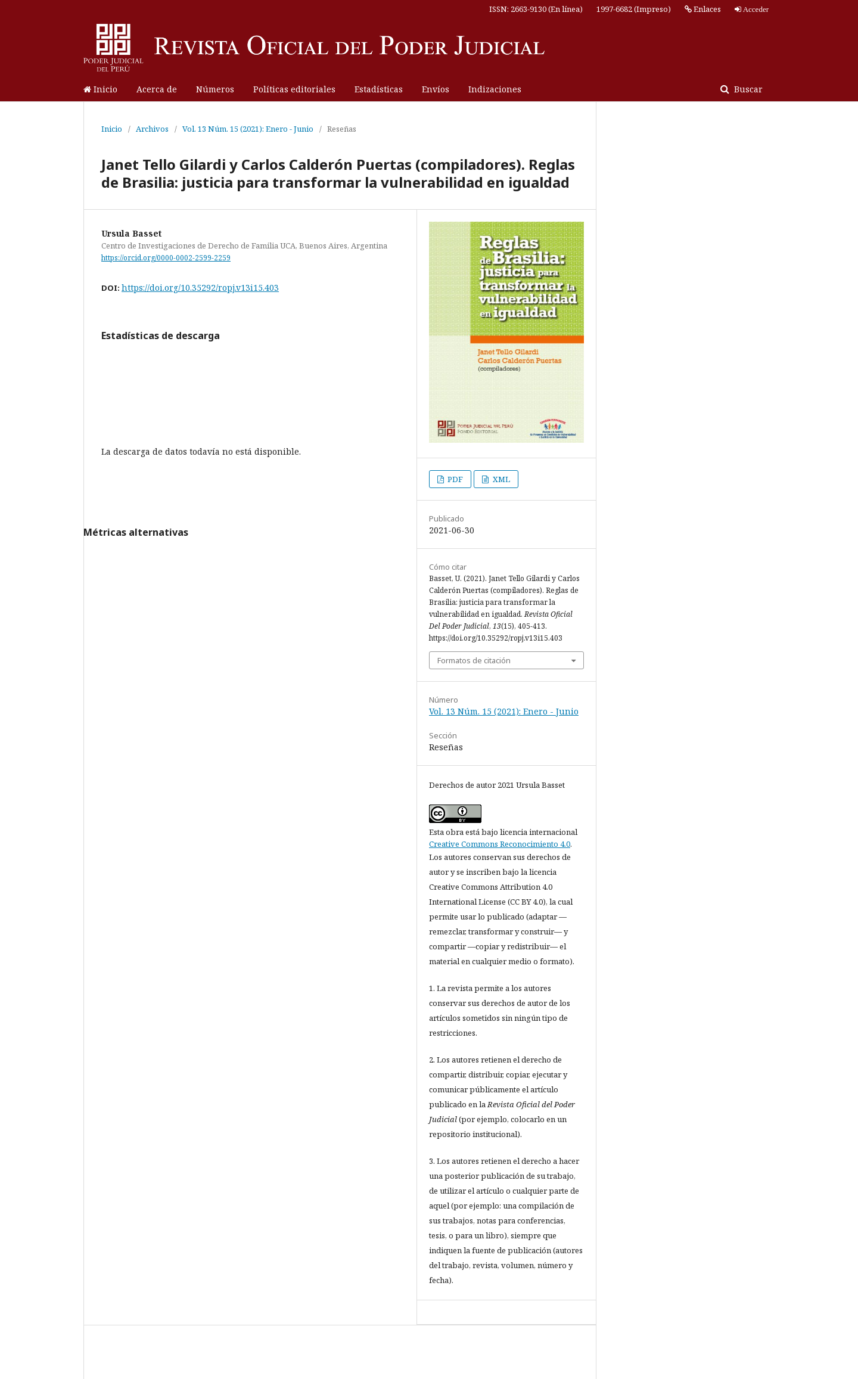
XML (500, 479)
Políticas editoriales (294, 89)
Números (215, 89)
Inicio (100, 89)
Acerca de (156, 89)
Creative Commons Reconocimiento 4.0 (499, 843)
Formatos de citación (474, 660)
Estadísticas (379, 89)
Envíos (435, 89)
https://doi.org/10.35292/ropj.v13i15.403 (200, 287)
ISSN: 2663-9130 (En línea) (536, 9)
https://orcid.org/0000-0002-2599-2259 (166, 258)
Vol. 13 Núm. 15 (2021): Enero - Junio (247, 128)
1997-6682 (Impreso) (633, 9)
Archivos (152, 128)
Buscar (747, 89)
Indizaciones (494, 89)
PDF (454, 479)
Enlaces (703, 9)
